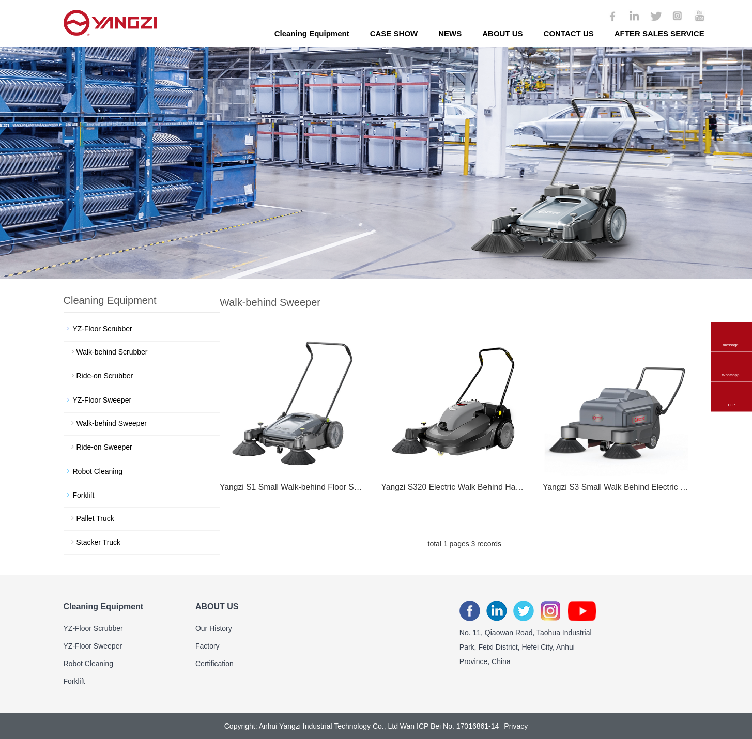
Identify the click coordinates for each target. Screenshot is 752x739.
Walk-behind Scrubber (112, 352)
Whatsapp (730, 360)
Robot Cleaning (98, 471)
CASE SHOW (394, 33)
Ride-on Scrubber (104, 376)
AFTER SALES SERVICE (659, 33)
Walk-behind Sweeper (111, 423)
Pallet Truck (95, 518)
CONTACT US (569, 33)
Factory (207, 646)
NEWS (450, 33)
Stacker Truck (98, 542)
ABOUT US (502, 33)
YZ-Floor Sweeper (102, 400)
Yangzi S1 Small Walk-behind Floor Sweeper (292, 487)
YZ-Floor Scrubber (102, 329)
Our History (213, 628)
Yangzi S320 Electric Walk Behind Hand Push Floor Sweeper (454, 487)
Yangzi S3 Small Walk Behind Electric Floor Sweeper (615, 487)
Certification (214, 663)
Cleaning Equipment (311, 33)
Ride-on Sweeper (104, 447)
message (730, 330)
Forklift (84, 495)
